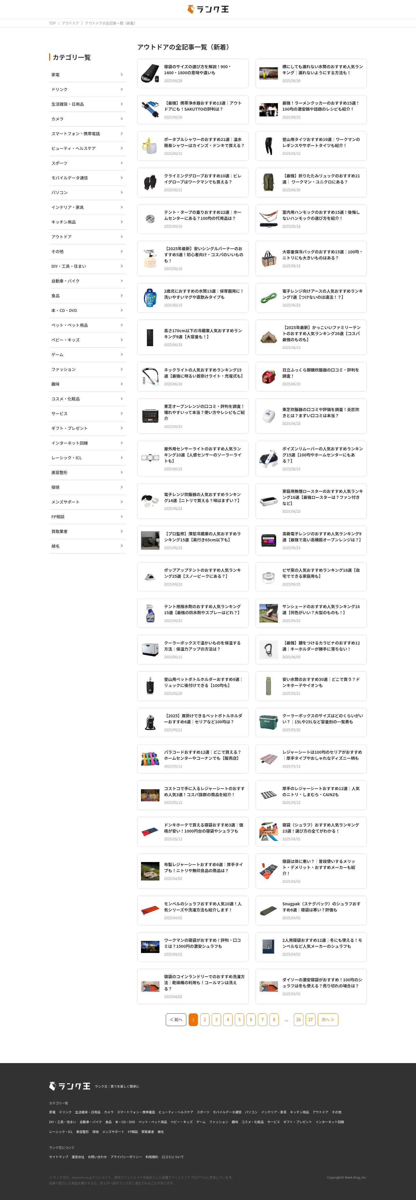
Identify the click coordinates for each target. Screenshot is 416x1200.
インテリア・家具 (274, 1112)
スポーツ (203, 1112)
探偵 (95, 1131)
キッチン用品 (299, 1112)
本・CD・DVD (125, 1121)
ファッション (218, 1121)
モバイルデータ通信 (227, 1112)
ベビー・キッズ (181, 1121)
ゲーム (201, 1121)
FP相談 (133, 1131)
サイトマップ (58, 1156)
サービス (273, 1121)
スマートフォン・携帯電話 (136, 1112)
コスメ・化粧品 (253, 1121)
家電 (52, 1112)
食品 (108, 1121)
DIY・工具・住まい (62, 1121)
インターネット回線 (329, 1121)
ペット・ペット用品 (152, 1121)
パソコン (251, 1112)
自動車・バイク (91, 1121)
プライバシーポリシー (126, 1156)
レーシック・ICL (61, 1131)
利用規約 (152, 1156)
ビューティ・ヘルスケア (176, 1112)
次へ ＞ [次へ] (328, 1019)
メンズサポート (113, 1131)
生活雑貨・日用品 (88, 1112)
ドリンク (65, 1112)
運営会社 (78, 1156)
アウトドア (320, 1112)
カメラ (109, 1112)
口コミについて (173, 1156)
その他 (336, 1112)
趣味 (235, 1121)
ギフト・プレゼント (297, 1121)
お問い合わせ (97, 1156)
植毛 (161, 1131)
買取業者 (148, 1131)
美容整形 (82, 1131)
